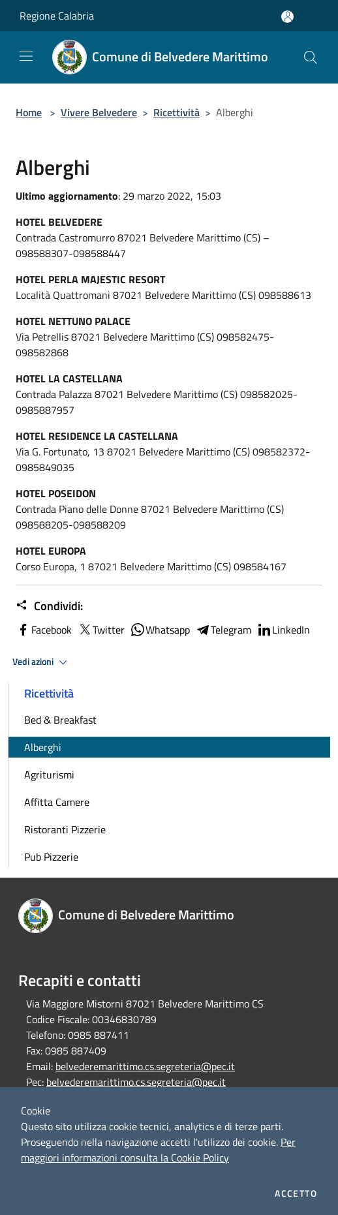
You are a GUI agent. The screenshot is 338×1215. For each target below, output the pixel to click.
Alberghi (42, 747)
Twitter (101, 630)
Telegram (223, 630)
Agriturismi (49, 774)
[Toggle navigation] (26, 56)
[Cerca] (310, 57)
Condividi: (49, 606)
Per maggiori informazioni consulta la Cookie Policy (158, 1149)
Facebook (44, 630)
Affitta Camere (56, 802)
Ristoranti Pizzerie (65, 829)
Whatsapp (160, 630)
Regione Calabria (57, 15)
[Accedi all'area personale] (287, 16)
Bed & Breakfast (60, 720)
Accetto (296, 1193)
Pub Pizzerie (51, 857)
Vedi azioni (41, 662)
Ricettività (176, 112)
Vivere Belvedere (99, 112)
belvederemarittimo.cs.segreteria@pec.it (145, 1066)
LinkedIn (283, 630)
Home (29, 112)
